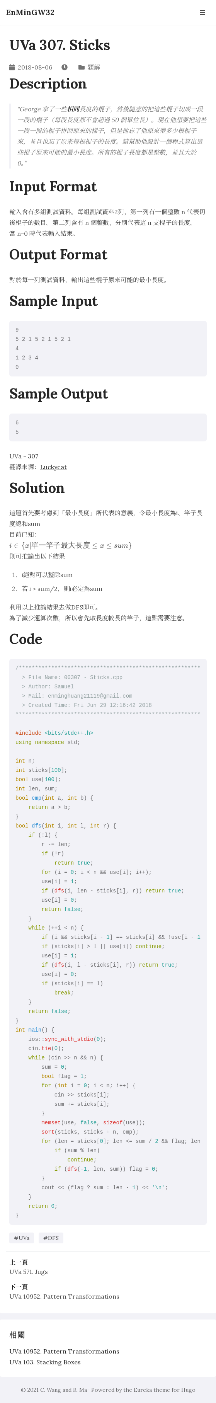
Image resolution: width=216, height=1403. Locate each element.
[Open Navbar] (202, 12)
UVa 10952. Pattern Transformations (64, 1296)
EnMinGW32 (30, 12)
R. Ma (80, 1389)
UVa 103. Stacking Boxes (45, 1362)
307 (33, 456)
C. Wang (50, 1389)
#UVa (21, 1237)
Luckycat (53, 467)
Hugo (188, 1389)
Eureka (143, 1389)
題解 (94, 67)
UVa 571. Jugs (28, 1271)
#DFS (51, 1237)
